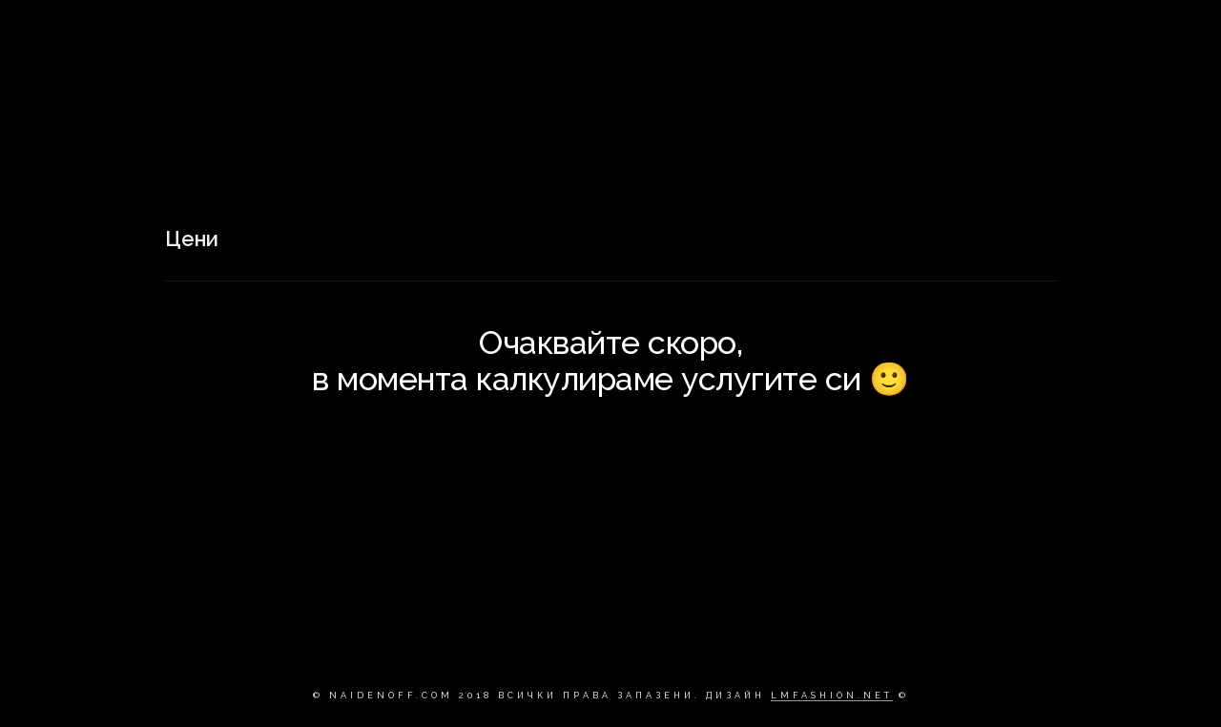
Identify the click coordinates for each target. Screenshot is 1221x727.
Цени (1073, 33)
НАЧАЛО (707, 33)
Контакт (992, 33)
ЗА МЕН (905, 33)
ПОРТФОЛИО (807, 33)
